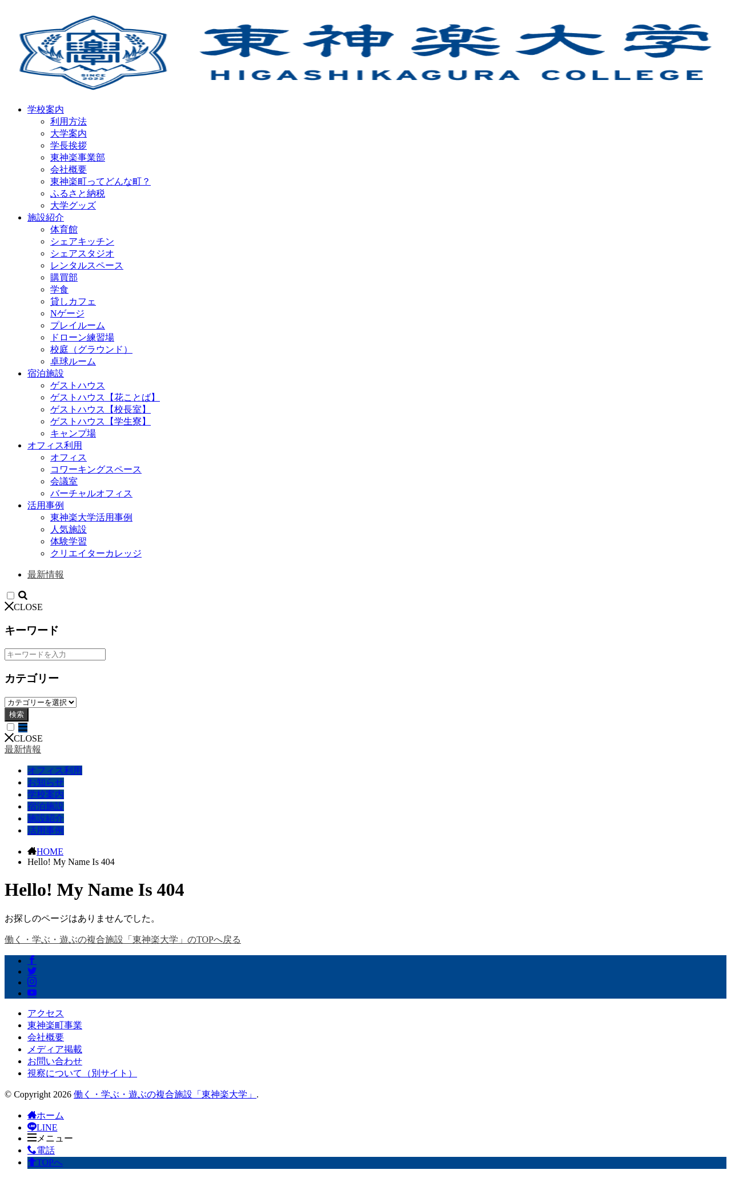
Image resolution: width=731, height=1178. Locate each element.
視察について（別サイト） (82, 1073)
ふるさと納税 (77, 193)
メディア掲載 (54, 1049)
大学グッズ (73, 205)
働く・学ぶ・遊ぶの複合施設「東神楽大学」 (165, 1094)
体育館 (64, 229)
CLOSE (24, 607)
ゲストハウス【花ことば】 (105, 397)
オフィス (68, 457)
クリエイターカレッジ (96, 553)
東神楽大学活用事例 (91, 517)
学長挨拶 (68, 145)
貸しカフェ (73, 301)
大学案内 (68, 133)
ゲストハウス (77, 385)
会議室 (64, 481)
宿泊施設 (45, 373)
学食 (59, 289)
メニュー (50, 1138)
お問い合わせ (54, 1061)
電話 (41, 1150)
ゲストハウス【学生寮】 (100, 421)
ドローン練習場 (82, 337)
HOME (50, 851)
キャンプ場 (73, 433)
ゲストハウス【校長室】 (100, 409)
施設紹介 (45, 217)
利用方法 (68, 121)
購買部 (64, 277)
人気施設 (68, 529)
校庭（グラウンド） (91, 349)
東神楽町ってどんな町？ (100, 181)
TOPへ (45, 1162)
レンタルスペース (86, 265)
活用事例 (45, 505)
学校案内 (45, 109)
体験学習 (68, 541)
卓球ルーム (73, 361)
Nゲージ (67, 313)
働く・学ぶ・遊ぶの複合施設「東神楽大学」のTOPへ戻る (123, 939)
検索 (16, 714)
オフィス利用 (54, 445)
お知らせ (45, 782)
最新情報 (45, 574)
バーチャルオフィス (91, 493)
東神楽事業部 (77, 157)
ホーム (45, 1115)
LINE (42, 1127)
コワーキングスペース (96, 469)
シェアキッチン (82, 241)
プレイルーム (77, 325)
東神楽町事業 (54, 1025)
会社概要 (68, 169)
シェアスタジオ (82, 253)
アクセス (45, 1013)
